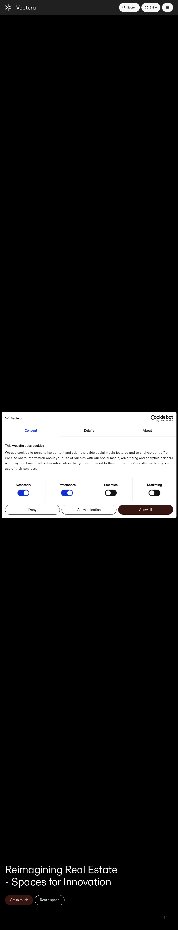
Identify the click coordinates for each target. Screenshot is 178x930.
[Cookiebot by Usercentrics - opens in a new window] (155, 418)
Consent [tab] (31, 431)
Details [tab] (89, 431)
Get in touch (19, 900)
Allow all (145, 510)
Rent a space (49, 900)
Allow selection (89, 510)
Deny (32, 510)
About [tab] (147, 431)
